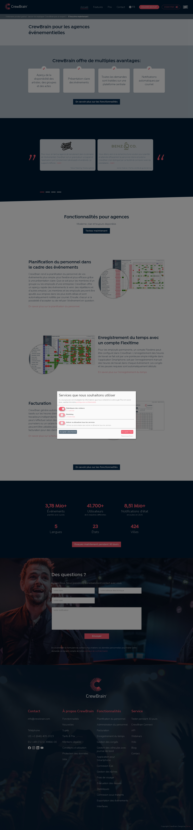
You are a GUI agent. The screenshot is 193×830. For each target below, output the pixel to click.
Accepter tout (127, 432)
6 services (70, 417)
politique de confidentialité (86, 402)
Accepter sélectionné (68, 432)
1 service (70, 411)
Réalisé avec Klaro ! (127, 436)
